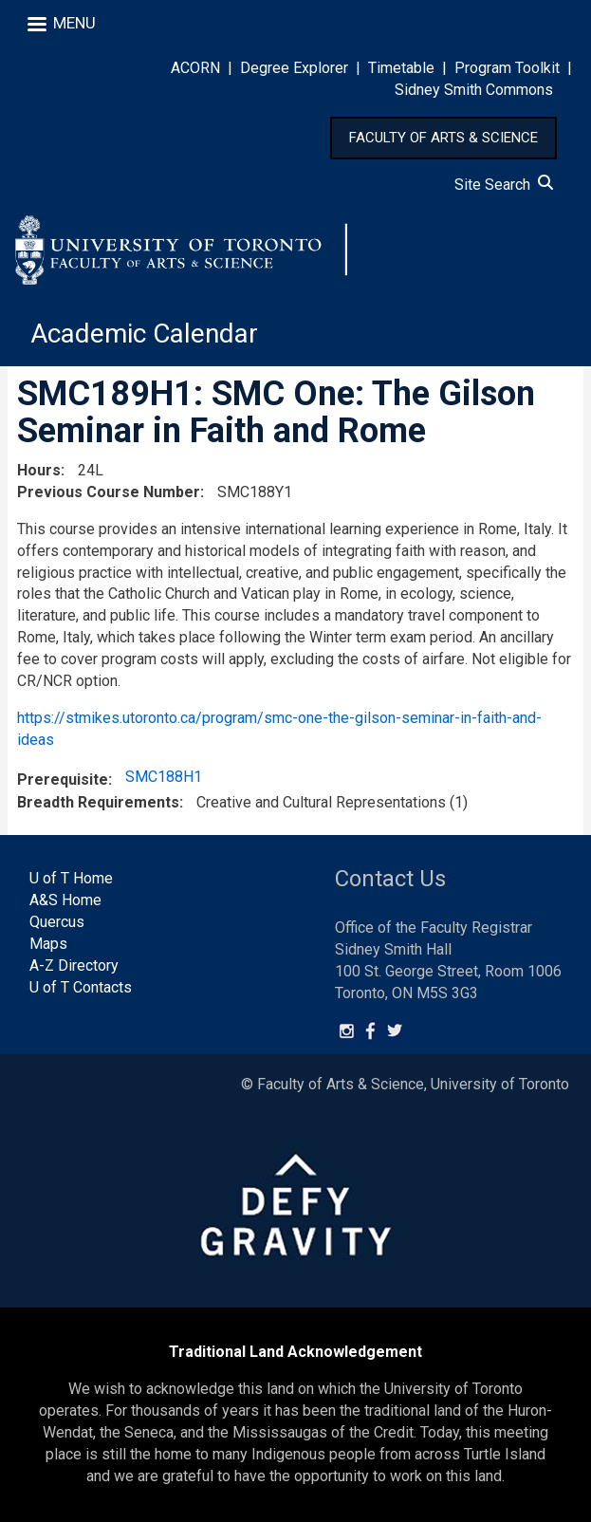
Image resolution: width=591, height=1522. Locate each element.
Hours (39, 470)
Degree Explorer (294, 68)
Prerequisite (62, 779)
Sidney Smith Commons (474, 90)
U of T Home (71, 878)
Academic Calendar (144, 333)
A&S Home (65, 900)
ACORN (195, 68)
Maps (48, 944)
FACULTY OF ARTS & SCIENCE (443, 137)
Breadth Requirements (98, 802)
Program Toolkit (507, 68)
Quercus (56, 922)
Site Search (503, 185)
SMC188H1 (163, 777)
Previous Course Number (108, 492)
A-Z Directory (74, 965)
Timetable (401, 68)
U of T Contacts (80, 987)
